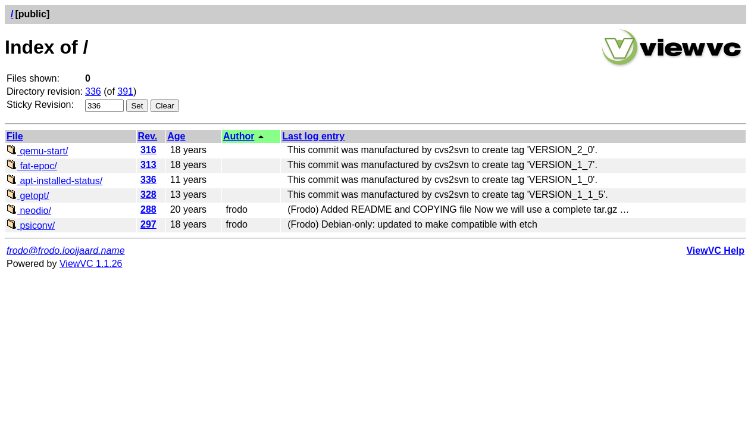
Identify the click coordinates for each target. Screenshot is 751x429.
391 (125, 91)
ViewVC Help (715, 250)
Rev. (148, 136)
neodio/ (29, 211)
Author (238, 136)
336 (93, 91)
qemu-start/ (37, 151)
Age (176, 136)
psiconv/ (31, 225)
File (15, 136)
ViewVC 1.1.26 (91, 264)
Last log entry (313, 136)
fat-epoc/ (32, 166)
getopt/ (28, 196)
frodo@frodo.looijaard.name (66, 250)
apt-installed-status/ (54, 181)
